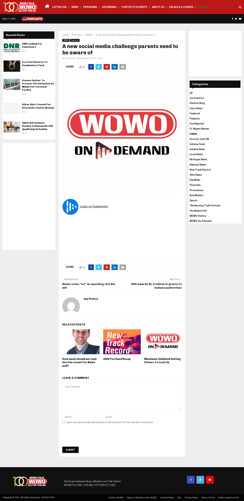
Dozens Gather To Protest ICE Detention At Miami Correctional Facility (38, 85)
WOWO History (198, 215)
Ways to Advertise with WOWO (142, 497)
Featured (195, 113)
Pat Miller (195, 180)
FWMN (65, 40)
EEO (179, 497)
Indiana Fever (197, 144)
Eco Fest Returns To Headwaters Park (35, 63)
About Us (158, 7)
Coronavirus (197, 98)
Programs (90, 7)
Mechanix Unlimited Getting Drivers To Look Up (162, 360)
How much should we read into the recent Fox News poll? (79, 362)
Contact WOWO (116, 497)
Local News (196, 154)
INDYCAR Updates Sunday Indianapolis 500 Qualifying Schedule (37, 126)
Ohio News (196, 174)
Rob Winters (196, 195)
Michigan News (198, 159)
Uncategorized (198, 210)
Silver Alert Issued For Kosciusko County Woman (38, 106)
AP (191, 93)
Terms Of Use (208, 497)
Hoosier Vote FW (199, 139)
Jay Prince (70, 58)
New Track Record (200, 169)
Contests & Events (134, 7)
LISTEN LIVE (59, 7)
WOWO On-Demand (201, 221)
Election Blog (197, 103)
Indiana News (197, 149)
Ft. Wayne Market (199, 128)
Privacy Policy (191, 497)
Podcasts (75, 40)
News (74, 7)
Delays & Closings (181, 7)
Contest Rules (167, 497)
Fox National (197, 123)
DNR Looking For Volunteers (32, 45)
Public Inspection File (228, 497)
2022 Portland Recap (117, 359)
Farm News (196, 108)
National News (198, 164)
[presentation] (89, 436)
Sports (193, 200)
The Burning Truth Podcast (205, 205)
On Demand (109, 7)
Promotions (196, 190)
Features (195, 118)
